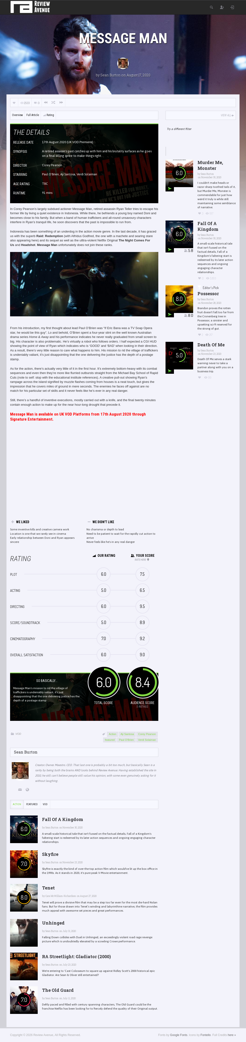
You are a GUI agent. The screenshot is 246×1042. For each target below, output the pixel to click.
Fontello (206, 1035)
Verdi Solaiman (147, 739)
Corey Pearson (147, 734)
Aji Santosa (127, 734)
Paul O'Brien (126, 739)
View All (227, 115)
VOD (18, 733)
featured (110, 739)
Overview (17, 115)
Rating (48, 115)
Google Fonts (178, 1035)
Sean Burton (110, 75)
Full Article (32, 115)
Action (112, 734)
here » (232, 1035)
